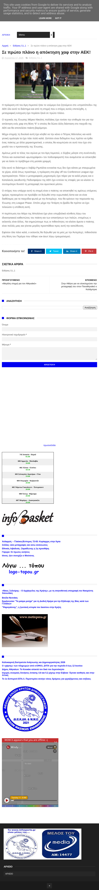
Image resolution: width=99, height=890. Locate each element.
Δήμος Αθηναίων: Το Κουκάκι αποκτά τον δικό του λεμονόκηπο (33, 669)
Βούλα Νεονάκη (9, 598)
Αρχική (5, 46)
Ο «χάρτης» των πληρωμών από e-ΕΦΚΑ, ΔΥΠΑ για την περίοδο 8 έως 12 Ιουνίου (42, 666)
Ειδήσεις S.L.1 (19, 46)
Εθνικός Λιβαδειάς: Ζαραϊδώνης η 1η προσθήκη (25, 548)
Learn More (45, 18)
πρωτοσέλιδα (49, 445)
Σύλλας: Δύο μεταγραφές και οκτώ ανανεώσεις (25, 545)
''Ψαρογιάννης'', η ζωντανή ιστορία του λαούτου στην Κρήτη (31, 607)
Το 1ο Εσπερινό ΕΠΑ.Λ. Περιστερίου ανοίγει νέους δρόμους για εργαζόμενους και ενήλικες (46, 679)
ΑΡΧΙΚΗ (6, 35)
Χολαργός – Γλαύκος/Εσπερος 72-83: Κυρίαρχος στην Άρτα (31, 541)
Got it (58, 18)
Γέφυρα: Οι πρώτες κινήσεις (16, 552)
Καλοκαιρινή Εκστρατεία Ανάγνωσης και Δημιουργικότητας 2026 (33, 662)
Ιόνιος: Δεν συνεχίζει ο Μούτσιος (18, 555)
